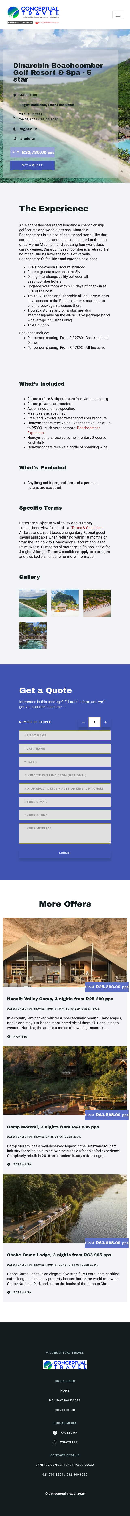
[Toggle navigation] (118, 15)
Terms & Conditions (87, 528)
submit (65, 852)
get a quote (32, 165)
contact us (65, 1410)
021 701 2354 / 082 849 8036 (65, 1474)
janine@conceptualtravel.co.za (65, 1464)
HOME (65, 1390)
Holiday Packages (65, 1400)
